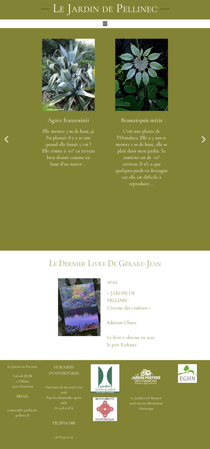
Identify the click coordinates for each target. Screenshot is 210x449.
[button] (105, 23)
